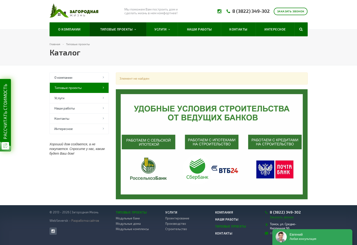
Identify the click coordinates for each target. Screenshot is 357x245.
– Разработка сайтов (83, 220)
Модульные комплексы (132, 229)
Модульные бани (128, 218)
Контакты (238, 29)
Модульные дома (128, 223)
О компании (69, 29)
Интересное (275, 29)
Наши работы (199, 29)
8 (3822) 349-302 (251, 11)
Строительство (176, 229)
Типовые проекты (118, 29)
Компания (224, 212)
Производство (175, 223)
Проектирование (177, 218)
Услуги (162, 29)
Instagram (53, 231)
